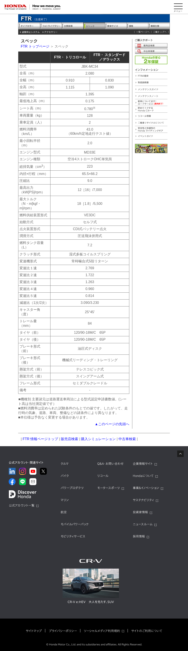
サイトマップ (34, 630)
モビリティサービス (73, 536)
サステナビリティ (143, 500)
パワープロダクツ (72, 487)
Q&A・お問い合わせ (110, 463)
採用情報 (139, 536)
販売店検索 (69, 439)
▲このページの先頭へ (112, 424)
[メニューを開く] (178, 7)
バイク (65, 475)
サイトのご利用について (146, 630)
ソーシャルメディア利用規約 (102, 630)
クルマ (65, 463)
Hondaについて (143, 475)
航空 (64, 512)
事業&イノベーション (146, 487)
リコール (103, 475)
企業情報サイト (143, 463)
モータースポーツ (108, 487)
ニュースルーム (142, 524)
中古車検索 (127, 439)
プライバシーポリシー (63, 630)
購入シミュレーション (98, 439)
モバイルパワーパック (75, 524)
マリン (65, 500)
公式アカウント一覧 (21, 505)
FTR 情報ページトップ (40, 439)
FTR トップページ (35, 46)
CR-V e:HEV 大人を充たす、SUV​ (91, 601)
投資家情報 (140, 512)
